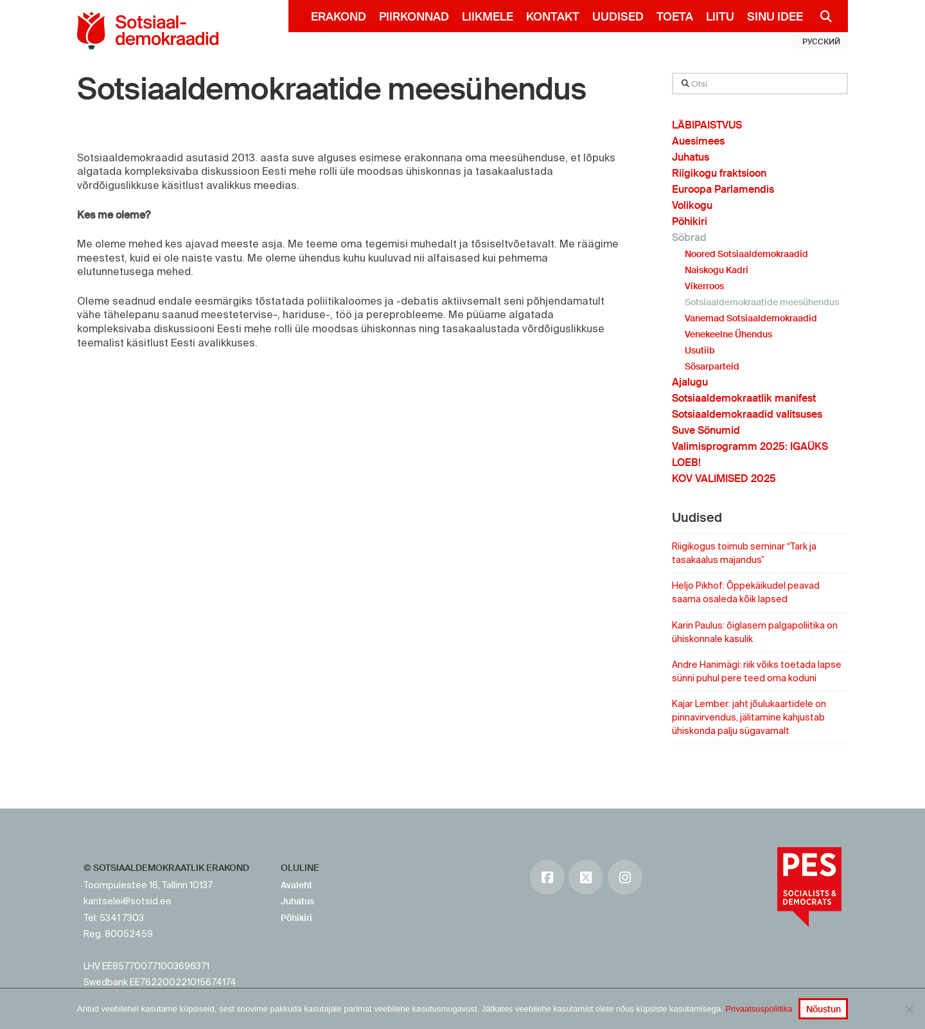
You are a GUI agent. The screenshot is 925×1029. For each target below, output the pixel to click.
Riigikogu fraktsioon (719, 173)
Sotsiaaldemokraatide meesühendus (331, 89)
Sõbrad (689, 237)
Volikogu (692, 205)
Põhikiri (689, 221)
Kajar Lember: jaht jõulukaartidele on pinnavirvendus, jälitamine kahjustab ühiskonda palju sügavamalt (749, 717)
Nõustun (823, 1009)
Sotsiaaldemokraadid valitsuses (747, 414)
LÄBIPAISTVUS (707, 125)
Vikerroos (704, 286)
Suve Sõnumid (706, 430)
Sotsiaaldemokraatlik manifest (744, 398)
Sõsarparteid (712, 366)
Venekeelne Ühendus (728, 334)
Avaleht (296, 885)
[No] (909, 1009)
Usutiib (700, 350)
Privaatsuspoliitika (758, 1009)
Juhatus (690, 157)
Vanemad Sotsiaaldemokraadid (751, 318)
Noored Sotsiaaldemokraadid (746, 254)
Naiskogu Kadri (716, 270)
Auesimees (698, 141)
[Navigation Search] (820, 16)
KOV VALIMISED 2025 (724, 478)
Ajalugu (690, 382)
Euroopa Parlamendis (723, 189)
